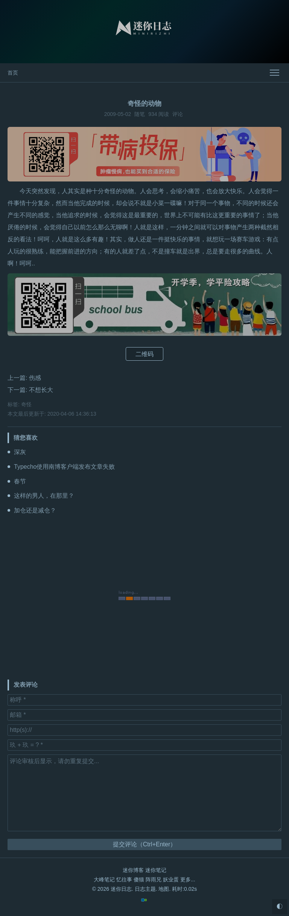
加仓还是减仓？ (35, 510)
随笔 (139, 114)
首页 (13, 73)
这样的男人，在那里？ (44, 495)
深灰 (20, 452)
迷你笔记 (155, 870)
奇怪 (26, 404)
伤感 (35, 378)
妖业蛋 (171, 879)
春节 (20, 481)
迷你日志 (121, 889)
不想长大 (41, 390)
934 (152, 114)
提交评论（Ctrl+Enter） (144, 844)
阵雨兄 (153, 879)
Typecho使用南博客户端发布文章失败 (64, 466)
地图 (163, 889)
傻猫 (139, 879)
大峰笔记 (104, 879)
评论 (177, 114)
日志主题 (145, 889)
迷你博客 (133, 870)
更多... (187, 879)
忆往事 (124, 879)
